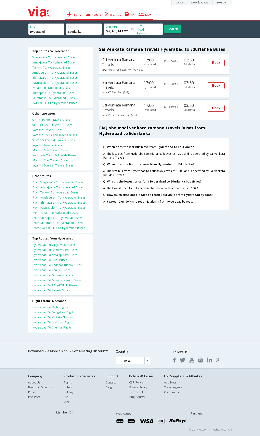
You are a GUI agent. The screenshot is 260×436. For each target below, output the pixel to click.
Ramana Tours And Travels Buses (54, 135)
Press (31, 392)
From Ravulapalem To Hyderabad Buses (59, 207)
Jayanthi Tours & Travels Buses (53, 165)
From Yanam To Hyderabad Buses (55, 213)
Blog (109, 387)
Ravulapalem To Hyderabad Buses (55, 83)
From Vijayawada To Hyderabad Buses (57, 182)
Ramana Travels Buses (47, 130)
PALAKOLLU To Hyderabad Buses (54, 103)
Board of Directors (40, 387)
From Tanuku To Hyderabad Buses (55, 192)
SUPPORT (222, 2)
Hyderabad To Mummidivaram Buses (56, 280)
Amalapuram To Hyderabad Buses (55, 72)
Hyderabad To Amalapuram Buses (55, 255)
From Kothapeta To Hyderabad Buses (57, 218)
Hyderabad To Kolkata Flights (51, 317)
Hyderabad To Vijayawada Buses (54, 245)
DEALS (179, 2)
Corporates (171, 392)
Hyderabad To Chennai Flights (52, 327)
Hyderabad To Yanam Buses (51, 290)
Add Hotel (170, 382)
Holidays (69, 392)
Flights (67, 382)
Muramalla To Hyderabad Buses (53, 98)
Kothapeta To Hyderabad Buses (53, 93)
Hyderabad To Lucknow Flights (52, 322)
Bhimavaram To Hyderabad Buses (55, 77)
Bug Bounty (137, 397)
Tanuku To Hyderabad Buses (51, 67)
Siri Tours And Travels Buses (51, 120)
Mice (66, 402)
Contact (111, 382)
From (33, 27)
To (69, 27)
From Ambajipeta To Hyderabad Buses (58, 187)
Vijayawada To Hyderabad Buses (54, 57)
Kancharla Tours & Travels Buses (54, 155)
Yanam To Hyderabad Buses (51, 88)
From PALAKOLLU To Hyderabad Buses (58, 228)
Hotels (67, 387)
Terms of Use (138, 392)
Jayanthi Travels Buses (47, 145)
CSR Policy (136, 382)
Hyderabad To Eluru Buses (49, 260)
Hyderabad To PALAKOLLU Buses (54, 285)
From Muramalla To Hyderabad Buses (57, 223)
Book (216, 62)
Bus (65, 397)
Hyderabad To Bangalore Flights (53, 312)
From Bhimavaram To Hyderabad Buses (59, 202)
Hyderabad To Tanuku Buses (51, 270)
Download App (199, 2)
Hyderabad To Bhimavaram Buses (55, 250)
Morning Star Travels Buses (50, 150)
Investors (34, 397)
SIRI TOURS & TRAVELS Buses (52, 125)
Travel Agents (173, 387)
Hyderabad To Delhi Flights (50, 307)
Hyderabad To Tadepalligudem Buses (57, 265)
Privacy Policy (138, 387)
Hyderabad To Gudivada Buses (52, 275)
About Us (34, 382)
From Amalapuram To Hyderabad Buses (59, 197)
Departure (111, 26)
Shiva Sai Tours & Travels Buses (53, 140)
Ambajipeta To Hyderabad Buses (54, 62)
